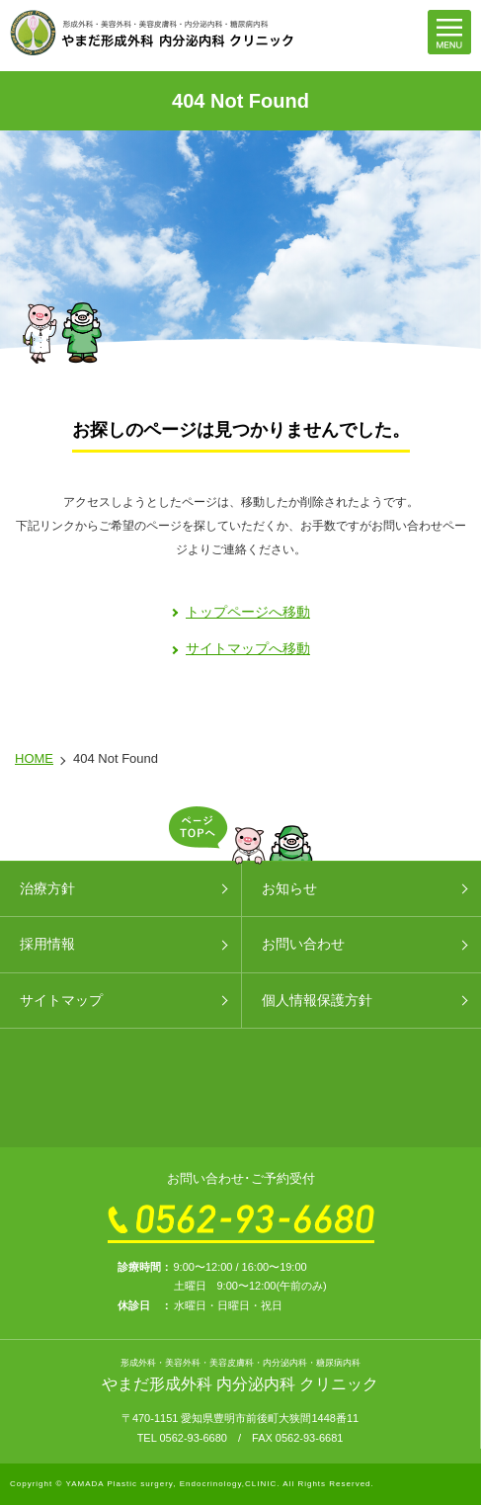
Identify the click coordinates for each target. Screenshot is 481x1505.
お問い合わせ (303, 944)
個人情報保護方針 (317, 1000)
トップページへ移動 (248, 612)
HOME (34, 758)
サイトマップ (61, 1000)
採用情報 (47, 944)
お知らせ (289, 888)
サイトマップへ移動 (248, 648)
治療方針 (47, 888)
